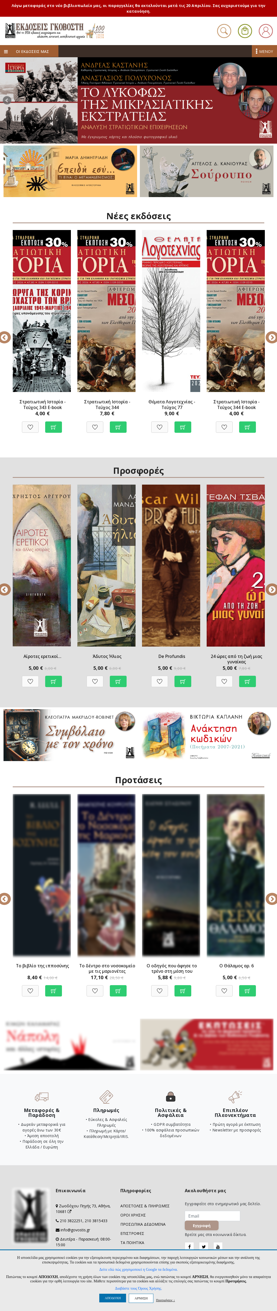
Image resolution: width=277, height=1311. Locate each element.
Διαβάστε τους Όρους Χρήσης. (138, 1288)
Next (270, 100)
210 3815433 (96, 1221)
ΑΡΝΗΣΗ (140, 1298)
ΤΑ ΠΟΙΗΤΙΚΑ (132, 1242)
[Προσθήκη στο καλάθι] (53, 424)
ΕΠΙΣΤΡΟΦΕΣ (132, 1233)
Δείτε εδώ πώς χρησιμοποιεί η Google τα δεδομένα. (138, 1270)
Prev (7, 100)
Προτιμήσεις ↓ (165, 1300)
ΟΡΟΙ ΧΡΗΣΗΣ (133, 1215)
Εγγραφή (202, 1226)
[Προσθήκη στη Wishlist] (30, 424)
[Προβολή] (53, 679)
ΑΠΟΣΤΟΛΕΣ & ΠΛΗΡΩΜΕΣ (145, 1206)
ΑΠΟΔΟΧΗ (113, 1298)
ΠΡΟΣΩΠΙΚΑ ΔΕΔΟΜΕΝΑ (143, 1224)
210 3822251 (71, 1221)
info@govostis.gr (75, 1230)
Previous (8, 333)
